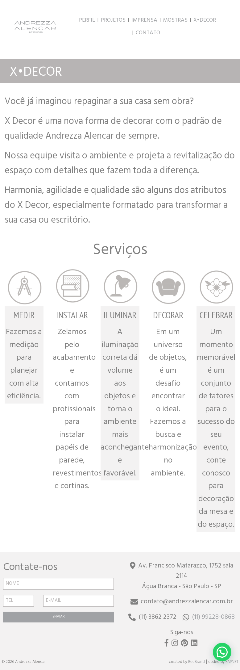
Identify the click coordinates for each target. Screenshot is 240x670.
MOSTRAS (175, 20)
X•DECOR (204, 20)
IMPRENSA (144, 20)
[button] (222, 652)
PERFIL (87, 20)
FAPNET (232, 662)
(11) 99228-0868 (209, 618)
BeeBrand (196, 662)
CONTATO (148, 33)
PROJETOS (113, 20)
